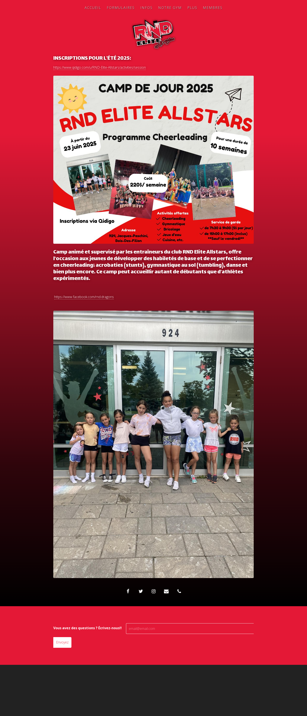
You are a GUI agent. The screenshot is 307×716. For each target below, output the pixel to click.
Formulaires (121, 7)
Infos (146, 7)
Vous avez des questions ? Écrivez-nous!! (87, 628)
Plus (192, 7)
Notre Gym (170, 7)
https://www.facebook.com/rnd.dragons (84, 296)
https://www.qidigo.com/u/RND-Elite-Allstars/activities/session (99, 67)
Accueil (93, 7)
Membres (213, 7)
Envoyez (62, 642)
